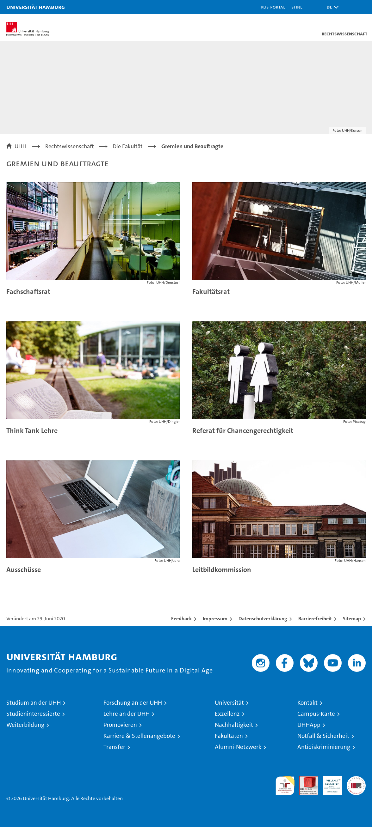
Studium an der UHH (33, 703)
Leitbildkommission (221, 569)
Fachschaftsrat (28, 291)
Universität (229, 703)
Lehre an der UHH (126, 714)
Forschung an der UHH (132, 703)
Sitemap (352, 618)
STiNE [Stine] (296, 6)
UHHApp (308, 725)
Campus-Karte (316, 714)
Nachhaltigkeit (234, 725)
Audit (305, 779)
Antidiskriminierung (323, 747)
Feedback (181, 618)
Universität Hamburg (35, 7)
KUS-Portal (273, 6)
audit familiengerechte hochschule (285, 785)
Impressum (215, 618)
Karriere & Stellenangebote (139, 736)
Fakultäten (229, 736)
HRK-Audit (329, 782)
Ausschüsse (23, 569)
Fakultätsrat (211, 291)
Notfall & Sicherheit (323, 736)
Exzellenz (227, 714)
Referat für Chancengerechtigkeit (242, 430)
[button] (331, 7)
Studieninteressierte (33, 714)
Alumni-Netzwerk (238, 747)
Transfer (114, 747)
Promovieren (120, 725)
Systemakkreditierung (356, 779)
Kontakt (307, 703)
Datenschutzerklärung (263, 618)
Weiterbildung (25, 725)
